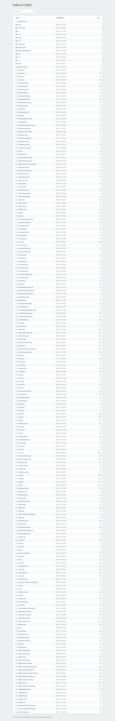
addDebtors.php (21, 699)
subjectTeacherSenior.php (23, 157)
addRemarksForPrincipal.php (24, 670)
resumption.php (21, 255)
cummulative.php (21, 572)
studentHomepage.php (23, 196)
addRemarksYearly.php (22, 660)
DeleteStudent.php (21, 520)
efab (17, 54)
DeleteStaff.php (21, 524)
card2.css (19, 585)
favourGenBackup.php (22, 439)
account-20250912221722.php (25, 708)
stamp (18, 24)
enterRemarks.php (21, 465)
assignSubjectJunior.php (23, 614)
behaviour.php (20, 598)
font (17, 41)
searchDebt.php (21, 235)
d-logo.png (19, 563)
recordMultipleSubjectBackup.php (26, 310)
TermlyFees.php (21, 154)
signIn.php (19, 216)
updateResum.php (21, 135)
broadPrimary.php (21, 592)
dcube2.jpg (19, 556)
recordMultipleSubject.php (24, 313)
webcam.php (20, 73)
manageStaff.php (21, 401)
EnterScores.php (21, 462)
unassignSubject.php (22, 141)
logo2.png (19, 417)
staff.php (19, 212)
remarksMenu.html (21, 268)
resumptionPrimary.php (23, 248)
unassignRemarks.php (22, 144)
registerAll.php (20, 300)
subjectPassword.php (22, 177)
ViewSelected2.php (22, 89)
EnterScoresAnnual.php (23, 459)
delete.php (19, 546)
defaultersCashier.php (22, 553)
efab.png (19, 485)
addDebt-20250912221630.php (25, 705)
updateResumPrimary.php (23, 131)
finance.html (20, 430)
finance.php (19, 426)
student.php (20, 199)
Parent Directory (21, 21)
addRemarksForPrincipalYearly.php (26, 666)
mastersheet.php (21, 394)
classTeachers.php (21, 579)
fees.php (19, 433)
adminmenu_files (21, 67)
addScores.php (20, 657)
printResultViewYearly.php (23, 332)
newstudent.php (21, 368)
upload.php (19, 115)
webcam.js (19, 76)
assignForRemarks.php (22, 618)
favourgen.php (20, 443)
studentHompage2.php (23, 193)
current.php (19, 569)
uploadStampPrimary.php (23, 102)
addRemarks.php (21, 683)
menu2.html (19, 384)
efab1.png (19, 482)
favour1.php (20, 446)
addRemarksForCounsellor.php (25, 676)
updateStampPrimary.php (23, 118)
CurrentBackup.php (22, 566)
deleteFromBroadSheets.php (24, 530)
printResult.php (20, 339)
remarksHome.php (21, 271)
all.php (18, 627)
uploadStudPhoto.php (22, 99)
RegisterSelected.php (22, 297)
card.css (18, 589)
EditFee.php (19, 517)
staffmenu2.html (21, 203)
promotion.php (20, 326)
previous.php (20, 345)
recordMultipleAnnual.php (23, 316)
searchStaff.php (20, 229)
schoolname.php (21, 245)
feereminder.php (21, 436)
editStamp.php (20, 504)
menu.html (19, 388)
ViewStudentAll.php (22, 83)
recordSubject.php (21, 307)
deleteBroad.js (20, 537)
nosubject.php (20, 365)
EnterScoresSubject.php (23, 456)
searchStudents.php (22, 225)
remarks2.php (20, 281)
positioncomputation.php (23, 352)
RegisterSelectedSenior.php (24, 293)
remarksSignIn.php (21, 264)
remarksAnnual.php (22, 277)
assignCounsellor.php (22, 621)
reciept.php (19, 323)
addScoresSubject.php (22, 650)
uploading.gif (20, 109)
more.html (19, 378)
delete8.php (19, 540)
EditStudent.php (21, 498)
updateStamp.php (21, 122)
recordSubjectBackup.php (23, 303)
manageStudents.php (22, 397)
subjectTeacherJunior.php (23, 170)
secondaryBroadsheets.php (24, 219)
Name (17, 17)
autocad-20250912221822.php (25, 608)
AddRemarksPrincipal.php (23, 663)
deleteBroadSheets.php (23, 533)
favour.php (19, 449)
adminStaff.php (20, 631)
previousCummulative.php (23, 342)
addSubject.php (20, 647)
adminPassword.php (22, 637)
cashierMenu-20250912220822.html (26, 582)
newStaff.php (20, 371)
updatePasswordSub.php (23, 138)
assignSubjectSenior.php (23, 611)
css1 (17, 57)
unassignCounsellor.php (23, 148)
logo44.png (19, 413)
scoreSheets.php (21, 238)
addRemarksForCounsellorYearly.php (26, 673)
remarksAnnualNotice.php (23, 274)
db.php (18, 559)
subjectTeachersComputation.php (25, 164)
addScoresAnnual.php (22, 653)
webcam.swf (20, 70)
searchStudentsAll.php (22, 222)
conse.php (19, 576)
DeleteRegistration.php (23, 527)
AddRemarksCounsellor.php (24, 679)
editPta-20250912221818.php (25, 514)
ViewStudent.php (21, 86)
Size (98, 17)
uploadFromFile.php (22, 112)
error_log (19, 452)
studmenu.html (20, 186)
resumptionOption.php (22, 251)
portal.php (19, 355)
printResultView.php (22, 336)
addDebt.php (20, 702)
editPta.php (19, 511)
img (17, 34)
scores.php (19, 242)
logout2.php (20, 407)
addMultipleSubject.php (23, 689)
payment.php (20, 362)
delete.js (19, 550)
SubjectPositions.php (22, 174)
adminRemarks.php (21, 634)
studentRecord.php (21, 190)
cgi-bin (18, 63)
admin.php (19, 644)
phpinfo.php (20, 358)
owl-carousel (20, 28)
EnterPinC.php (20, 469)
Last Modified (60, 17)
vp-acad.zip (19, 80)
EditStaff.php (20, 507)
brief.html (19, 595)
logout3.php (20, 404)
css (17, 60)
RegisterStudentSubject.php (24, 287)
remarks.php (20, 284)
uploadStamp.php (21, 105)
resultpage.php (20, 258)
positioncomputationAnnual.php (25, 349)
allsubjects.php (20, 624)
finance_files (20, 44)
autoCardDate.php (21, 602)
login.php (19, 420)
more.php (19, 375)
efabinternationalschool (23, 50)
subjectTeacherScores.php (23, 161)
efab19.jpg (19, 478)
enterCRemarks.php (22, 472)
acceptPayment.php (22, 712)
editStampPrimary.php (22, 501)
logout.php (19, 410)
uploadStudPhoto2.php (23, 96)
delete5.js (19, 543)
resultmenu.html (21, 261)
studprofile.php (20, 183)
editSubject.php (21, 491)
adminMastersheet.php (23, 640)
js (17, 31)
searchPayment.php (22, 232)
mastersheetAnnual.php (23, 391)
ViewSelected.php (21, 92)
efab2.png (19, 475)
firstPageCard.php (21, 423)
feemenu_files (20, 47)
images (18, 37)
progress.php (20, 329)
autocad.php (20, 605)
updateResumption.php (23, 128)
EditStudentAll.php (21, 495)
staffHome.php (20, 209)
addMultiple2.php (21, 692)
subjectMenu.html (21, 180)
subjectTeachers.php (22, 167)
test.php (18, 151)
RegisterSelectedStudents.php (24, 290)
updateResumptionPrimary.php (25, 125)
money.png (19, 381)
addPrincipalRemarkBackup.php (25, 686)
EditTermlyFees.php (22, 488)
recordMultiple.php (21, 319)
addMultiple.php (21, 696)
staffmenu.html (20, 206)
